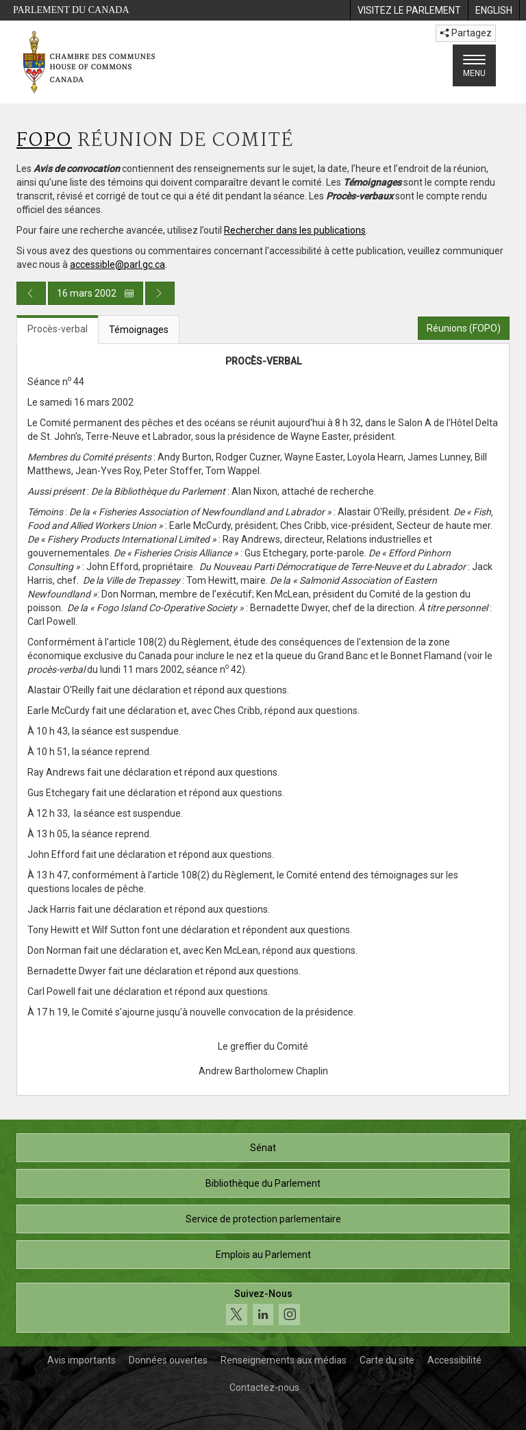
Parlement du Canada (71, 10)
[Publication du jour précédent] (31, 293)
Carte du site (387, 1360)
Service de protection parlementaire (263, 1218)
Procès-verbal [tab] (57, 328)
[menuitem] (409, 10)
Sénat (263, 1147)
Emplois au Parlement (263, 1254)
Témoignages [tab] (138, 329)
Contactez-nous (264, 1387)
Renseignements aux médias (284, 1360)
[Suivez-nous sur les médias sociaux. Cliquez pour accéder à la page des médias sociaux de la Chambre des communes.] (263, 1308)
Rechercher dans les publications (295, 230)
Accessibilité (454, 1360)
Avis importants (81, 1360)
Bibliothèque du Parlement (263, 1183)
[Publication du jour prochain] (160, 293)
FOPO (44, 140)
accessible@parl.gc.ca (117, 264)
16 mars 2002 (95, 293)
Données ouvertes (168, 1360)
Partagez (466, 32)
